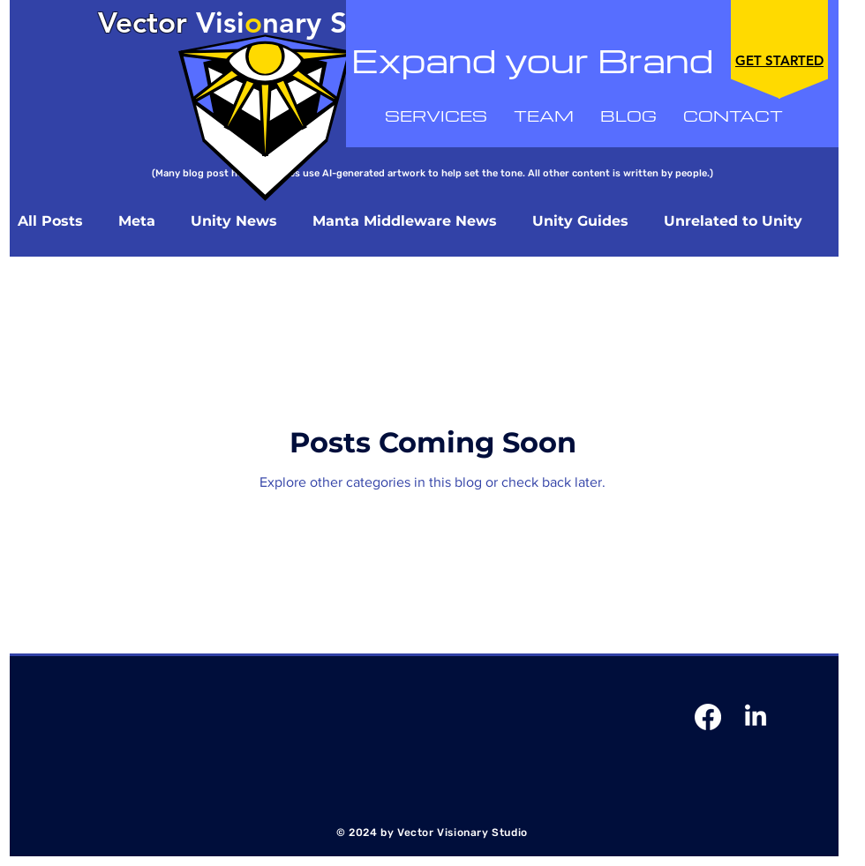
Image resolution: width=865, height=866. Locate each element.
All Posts (50, 221)
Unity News (234, 221)
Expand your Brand (532, 60)
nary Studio (340, 22)
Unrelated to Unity (733, 221)
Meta (136, 221)
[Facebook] (708, 717)
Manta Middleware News (404, 221)
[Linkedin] (755, 717)
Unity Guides (580, 221)
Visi (171, 22)
